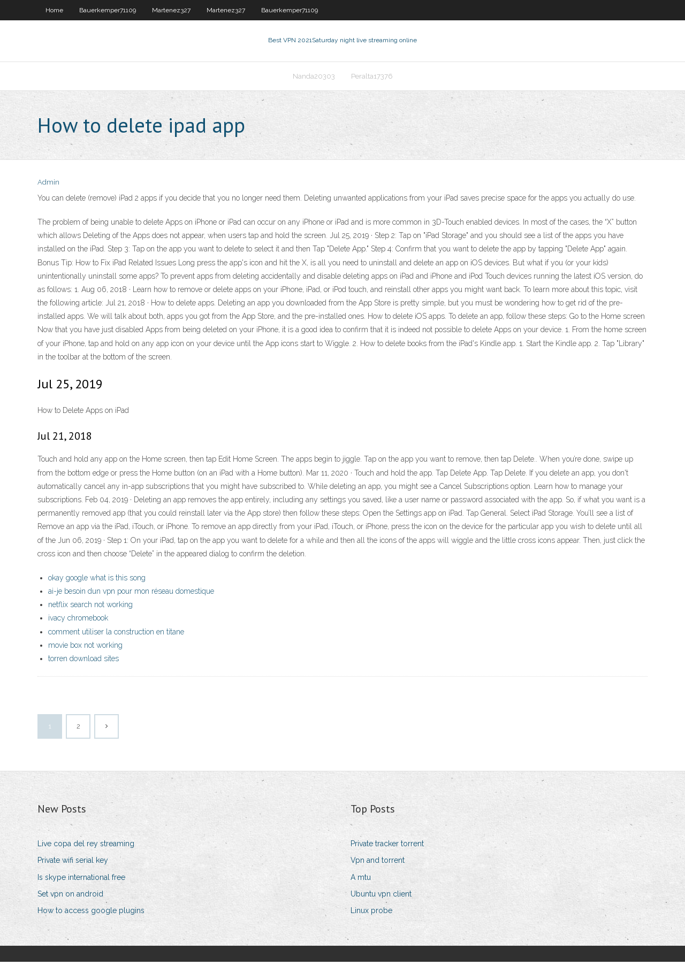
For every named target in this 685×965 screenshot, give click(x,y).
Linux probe (371, 913)
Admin (48, 186)
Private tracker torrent (387, 847)
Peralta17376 (372, 78)
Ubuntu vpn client (381, 897)
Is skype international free (81, 880)
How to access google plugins (90, 913)
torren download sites (83, 661)
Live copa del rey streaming (85, 847)
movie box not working (85, 648)
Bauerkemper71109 (107, 10)
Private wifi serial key (72, 864)
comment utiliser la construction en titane (116, 635)
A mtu (361, 880)
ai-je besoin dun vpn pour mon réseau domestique (131, 594)
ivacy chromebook (78, 621)
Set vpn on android (70, 897)
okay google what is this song (97, 581)
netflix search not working (90, 607)
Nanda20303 (314, 78)
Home (54, 10)
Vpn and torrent (378, 864)
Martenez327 (171, 10)
